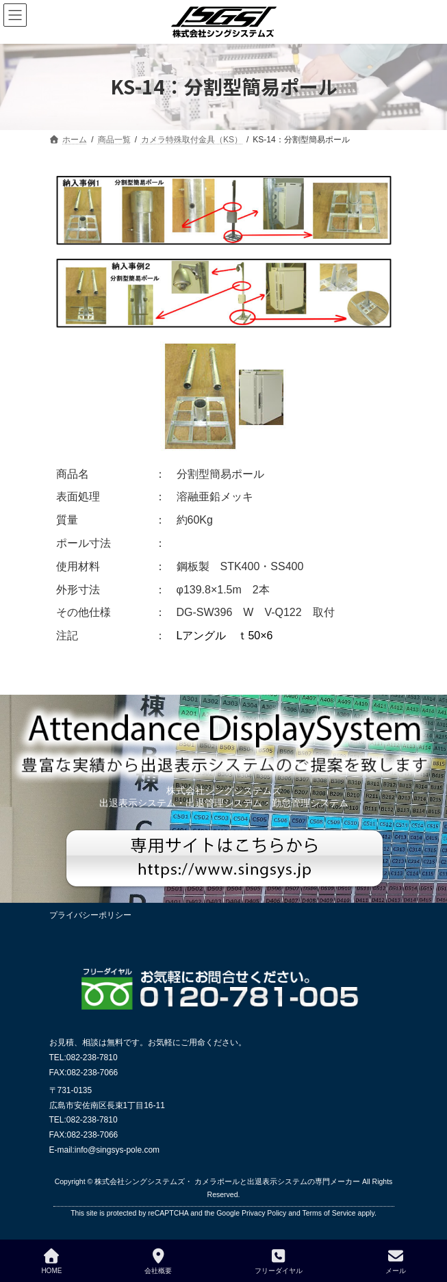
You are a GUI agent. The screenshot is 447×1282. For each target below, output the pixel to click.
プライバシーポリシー (90, 915)
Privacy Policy (264, 1213)
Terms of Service (328, 1213)
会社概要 (158, 1261)
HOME (51, 1261)
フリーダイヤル (279, 1261)
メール (395, 1261)
